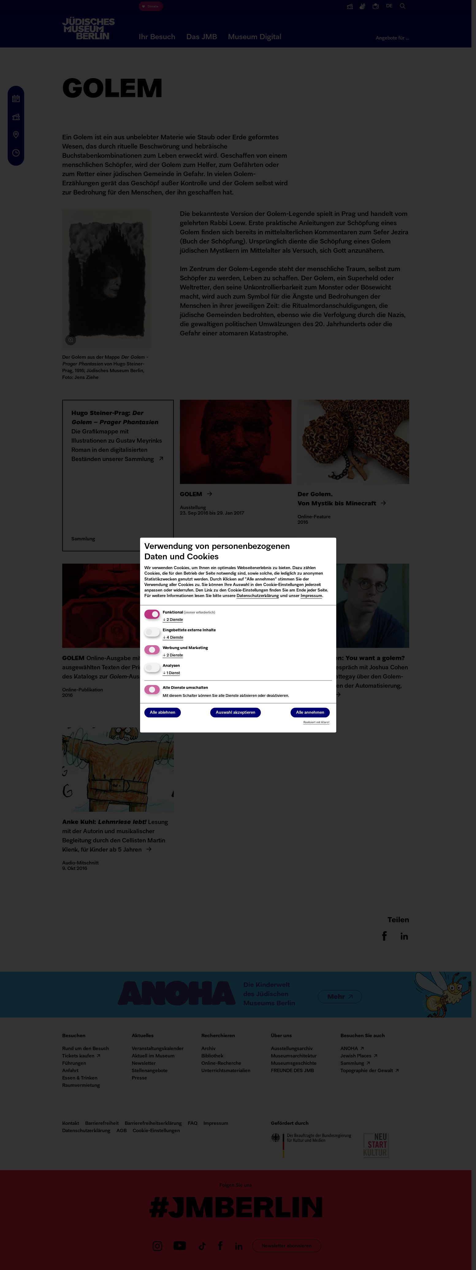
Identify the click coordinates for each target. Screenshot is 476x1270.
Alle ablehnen (162, 713)
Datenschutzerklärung (258, 596)
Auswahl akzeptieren (235, 713)
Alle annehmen (310, 713)
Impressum (311, 596)
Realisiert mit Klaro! (316, 722)
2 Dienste (173, 620)
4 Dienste (173, 638)
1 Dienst (171, 673)
